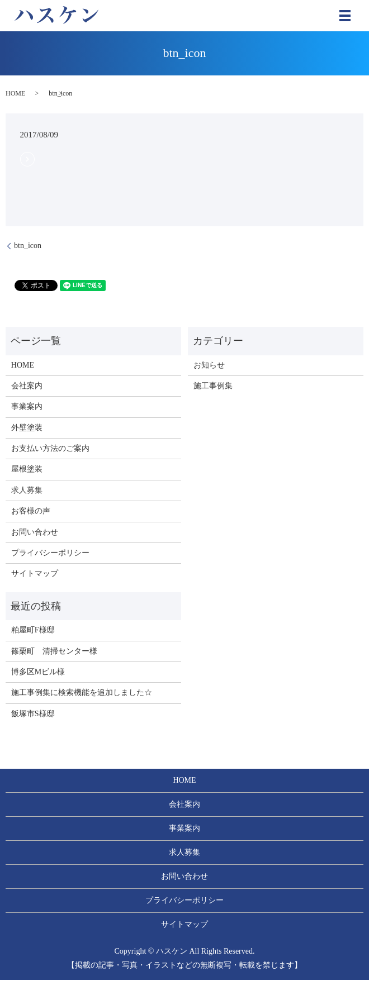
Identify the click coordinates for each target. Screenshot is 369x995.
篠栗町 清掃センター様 (54, 651)
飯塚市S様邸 (33, 714)
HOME (15, 93)
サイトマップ (34, 573)
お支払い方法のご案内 (50, 448)
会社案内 (26, 386)
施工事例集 (213, 386)
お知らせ (209, 365)
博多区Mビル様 (38, 672)
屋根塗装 (26, 469)
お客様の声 (30, 511)
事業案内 (26, 406)
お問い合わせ (34, 532)
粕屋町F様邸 (33, 630)
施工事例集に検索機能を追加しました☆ (81, 692)
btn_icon (27, 245)
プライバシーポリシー (50, 553)
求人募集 (26, 490)
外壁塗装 (26, 427)
